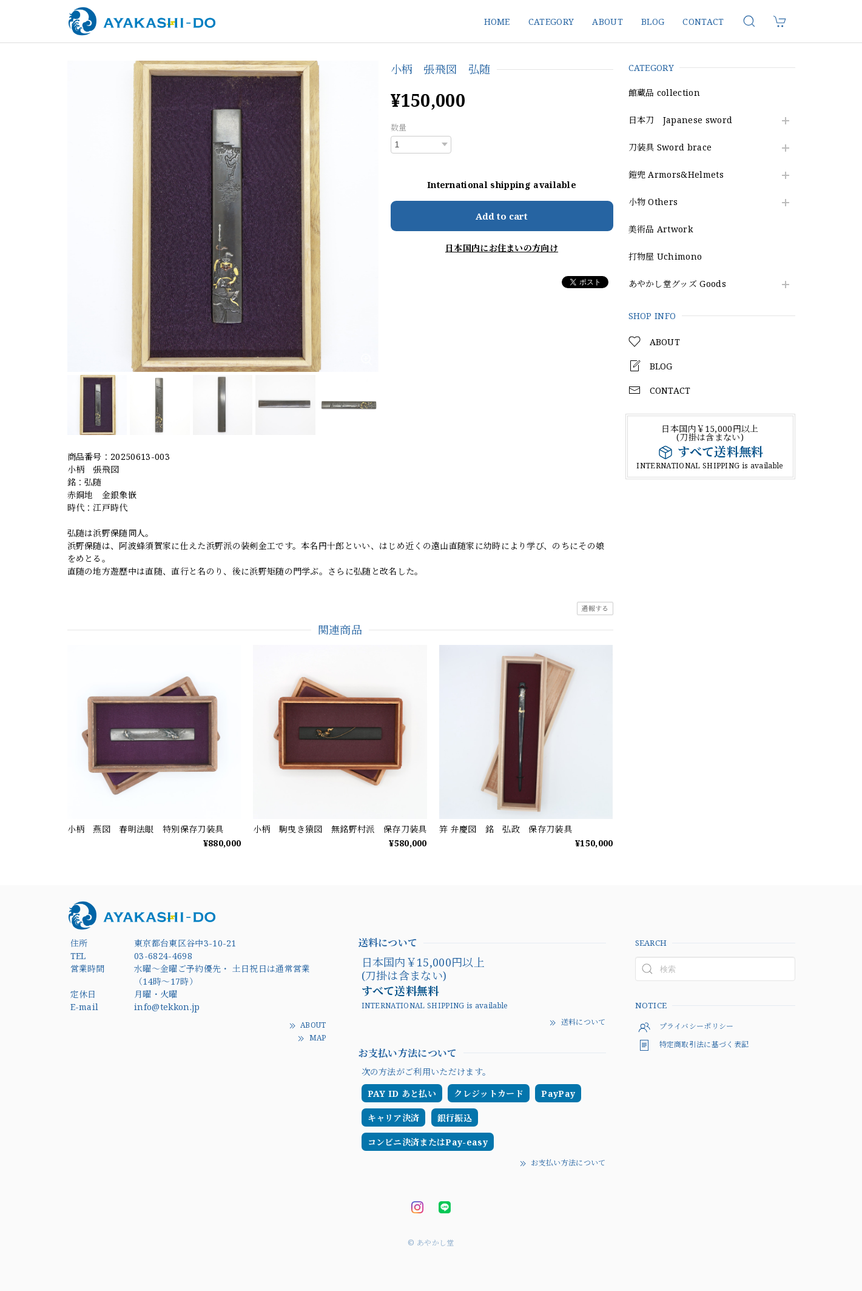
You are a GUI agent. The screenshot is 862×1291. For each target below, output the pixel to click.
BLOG (652, 21)
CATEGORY (551, 21)
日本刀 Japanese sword (680, 120)
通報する (594, 608)
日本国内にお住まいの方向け (501, 248)
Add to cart (502, 216)
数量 (399, 127)
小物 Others (653, 202)
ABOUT (607, 21)
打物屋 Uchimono (665, 257)
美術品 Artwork (660, 229)
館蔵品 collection (664, 93)
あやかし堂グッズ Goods (677, 284)
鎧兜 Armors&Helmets (676, 175)
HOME (497, 21)
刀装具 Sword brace (670, 148)
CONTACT (703, 21)
